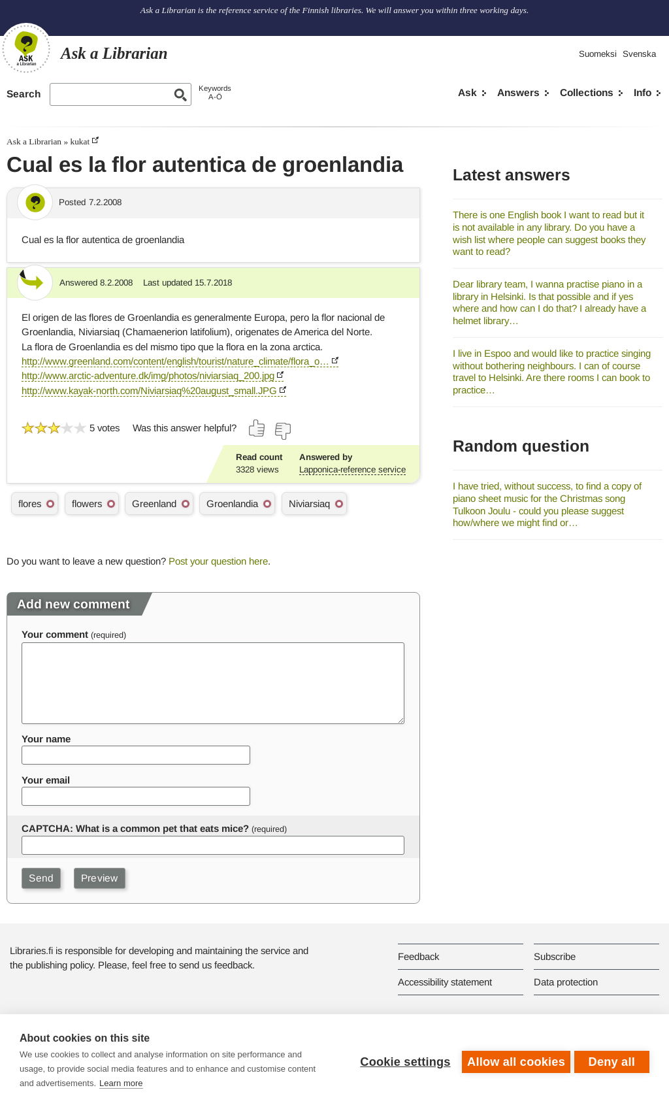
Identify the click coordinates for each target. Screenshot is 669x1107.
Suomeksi (598, 54)
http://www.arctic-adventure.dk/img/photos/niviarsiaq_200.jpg (148, 375)
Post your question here (218, 561)
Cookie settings (402, 1060)
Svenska (639, 54)
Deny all (612, 1060)
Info (642, 92)
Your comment (55, 634)
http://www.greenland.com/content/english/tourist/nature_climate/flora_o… (175, 361)
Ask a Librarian (34, 141)
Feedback (418, 956)
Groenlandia (232, 503)
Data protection (566, 981)
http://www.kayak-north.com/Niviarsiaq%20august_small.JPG (149, 390)
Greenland (154, 503)
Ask (467, 92)
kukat (80, 141)
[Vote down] (282, 431)
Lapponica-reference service (352, 469)
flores (29, 503)
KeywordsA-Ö (215, 92)
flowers (87, 503)
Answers (518, 92)
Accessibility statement (445, 981)
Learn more (120, 1083)
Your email (46, 779)
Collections (586, 92)
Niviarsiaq (309, 503)
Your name (46, 738)
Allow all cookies (514, 1060)
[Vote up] (257, 428)
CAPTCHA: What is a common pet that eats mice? (135, 828)
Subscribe (555, 956)
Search (24, 93)
